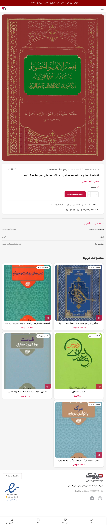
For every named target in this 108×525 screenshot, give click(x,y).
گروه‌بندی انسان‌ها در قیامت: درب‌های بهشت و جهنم (27, 323)
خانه (97, 169)
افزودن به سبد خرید (75, 194)
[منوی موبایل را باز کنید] (102, 9)
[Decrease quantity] (97, 194)
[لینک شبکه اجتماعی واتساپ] (70, 210)
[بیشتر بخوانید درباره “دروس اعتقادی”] (99, 386)
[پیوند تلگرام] (67, 210)
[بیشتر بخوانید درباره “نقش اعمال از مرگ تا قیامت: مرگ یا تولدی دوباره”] (99, 455)
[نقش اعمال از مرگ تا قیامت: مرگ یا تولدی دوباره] (78, 430)
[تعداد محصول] (93, 194)
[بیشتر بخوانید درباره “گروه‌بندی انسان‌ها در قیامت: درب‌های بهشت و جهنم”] (48, 318)
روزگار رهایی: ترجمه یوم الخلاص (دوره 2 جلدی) (78, 323)
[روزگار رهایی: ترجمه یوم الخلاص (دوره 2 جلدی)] (78, 293)
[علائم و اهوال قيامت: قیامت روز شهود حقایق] (27, 361)
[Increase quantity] (89, 194)
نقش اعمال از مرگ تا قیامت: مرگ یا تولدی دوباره (78, 460)
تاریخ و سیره (67, 204)
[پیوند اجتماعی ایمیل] (74, 210)
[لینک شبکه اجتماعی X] (78, 210)
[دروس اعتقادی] (78, 361)
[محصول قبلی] (15, 169)
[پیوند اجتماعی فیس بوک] (81, 210)
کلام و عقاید (76, 169)
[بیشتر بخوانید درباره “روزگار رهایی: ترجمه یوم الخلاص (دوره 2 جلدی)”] (99, 318)
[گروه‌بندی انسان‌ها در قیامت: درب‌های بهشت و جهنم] (27, 293)
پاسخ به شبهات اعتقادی (57, 169)
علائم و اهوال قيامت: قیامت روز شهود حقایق (27, 392)
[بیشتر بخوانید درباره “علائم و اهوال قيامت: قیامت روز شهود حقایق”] (48, 386)
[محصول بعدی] (9, 169)
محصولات (88, 169)
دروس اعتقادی (78, 392)
